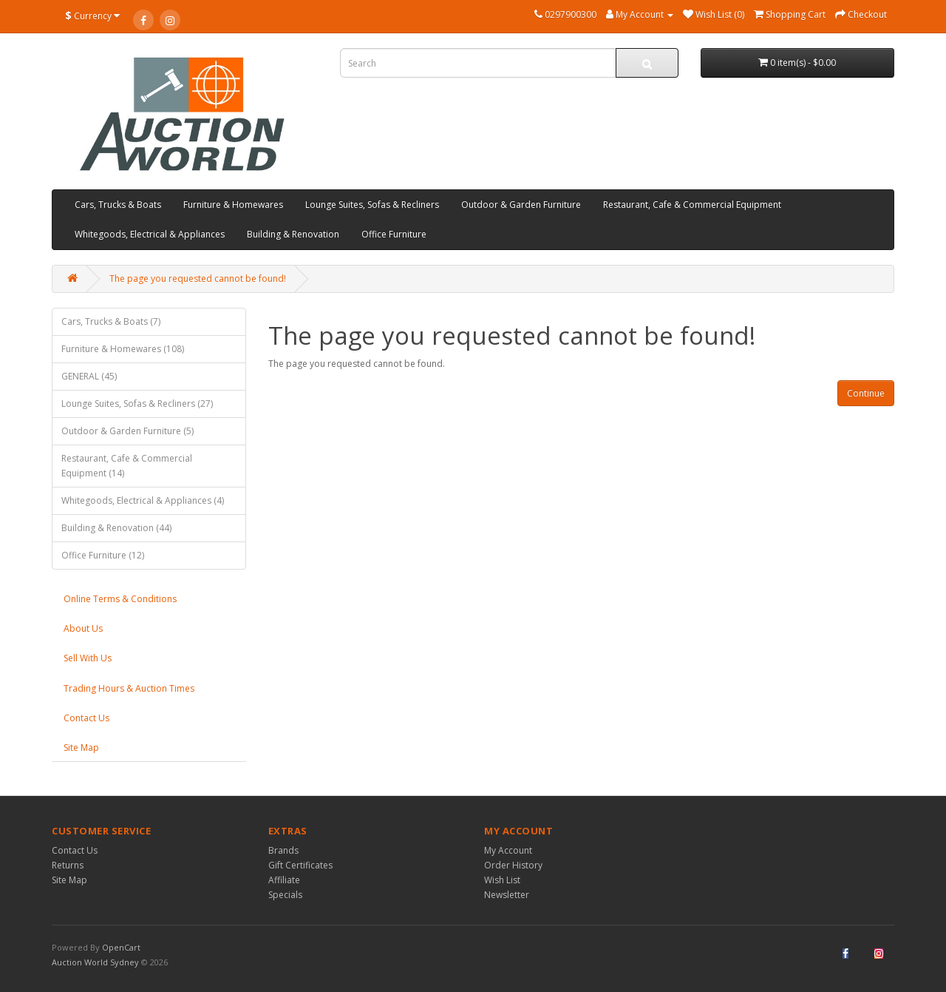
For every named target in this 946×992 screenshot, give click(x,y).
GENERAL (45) (89, 376)
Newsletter (506, 894)
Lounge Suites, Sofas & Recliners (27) (137, 403)
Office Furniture (393, 234)
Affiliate (284, 880)
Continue (866, 393)
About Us (83, 628)
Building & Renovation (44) (116, 528)
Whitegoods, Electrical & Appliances (150, 234)
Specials (285, 894)
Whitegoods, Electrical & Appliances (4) (142, 500)
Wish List (502, 880)
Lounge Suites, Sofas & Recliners (372, 204)
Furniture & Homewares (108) (122, 349)
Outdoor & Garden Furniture (521, 204)
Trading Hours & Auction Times (129, 688)
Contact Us (86, 718)
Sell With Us (88, 658)
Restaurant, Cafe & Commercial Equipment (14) (126, 465)
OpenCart (121, 947)
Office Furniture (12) (102, 555)
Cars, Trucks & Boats (118, 204)
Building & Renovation (293, 234)
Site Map (81, 747)
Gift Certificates (300, 865)
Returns (68, 865)
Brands (283, 850)
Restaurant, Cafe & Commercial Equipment (692, 204)
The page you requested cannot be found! (197, 278)
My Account (508, 850)
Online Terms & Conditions (120, 599)
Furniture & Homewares (233, 204)
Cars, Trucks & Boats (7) (110, 321)
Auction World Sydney (96, 962)
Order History (513, 865)
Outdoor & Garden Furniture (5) (127, 431)
